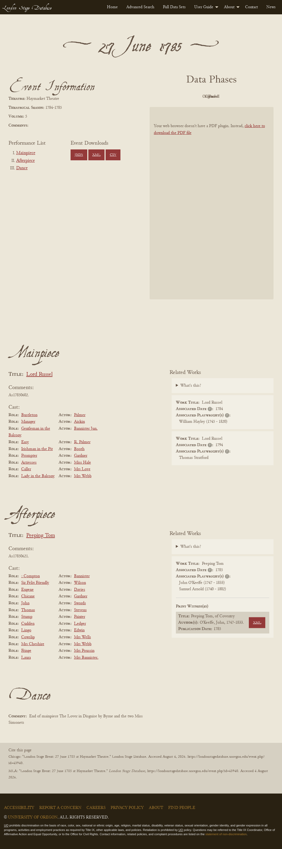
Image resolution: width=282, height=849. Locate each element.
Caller (26, 469)
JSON (79, 155)
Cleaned (225, 96)
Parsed (254, 96)
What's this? (190, 385)
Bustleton (29, 415)
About (229, 7)
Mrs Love (82, 469)
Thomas (28, 610)
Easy (25, 442)
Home (112, 7)
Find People (181, 808)
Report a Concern (60, 808)
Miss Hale (82, 462)
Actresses (29, 462)
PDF (166, 96)
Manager (28, 422)
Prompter (29, 456)
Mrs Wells (82, 637)
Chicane (28, 596)
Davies (79, 590)
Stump (26, 617)
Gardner (80, 456)
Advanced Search (140, 7)
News (271, 7)
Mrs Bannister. (86, 658)
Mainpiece (25, 153)
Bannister (82, 576)
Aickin (79, 422)
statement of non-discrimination (225, 834)
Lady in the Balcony (38, 476)
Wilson (80, 583)
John (25, 603)
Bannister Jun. (86, 428)
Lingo (26, 630)
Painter (79, 617)
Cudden (27, 624)
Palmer (79, 415)
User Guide (203, 7)
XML (96, 155)
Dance (22, 168)
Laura (26, 658)
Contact (251, 7)
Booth (79, 449)
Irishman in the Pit (37, 449)
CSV (113, 155)
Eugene (27, 590)
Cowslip (28, 637)
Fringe (26, 651)
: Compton (30, 576)
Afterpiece (25, 160)
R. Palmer (82, 442)
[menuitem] (112, 7)
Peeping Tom (40, 535)
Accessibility (19, 808)
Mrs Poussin (84, 651)
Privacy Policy (127, 808)
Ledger (80, 624)
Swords (80, 603)
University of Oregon (33, 817)
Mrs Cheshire (32, 644)
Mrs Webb (83, 476)
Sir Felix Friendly (35, 583)
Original (195, 96)
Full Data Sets (174, 7)
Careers (96, 808)
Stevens (80, 610)
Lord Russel (39, 374)
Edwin (79, 630)
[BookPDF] (212, 203)
